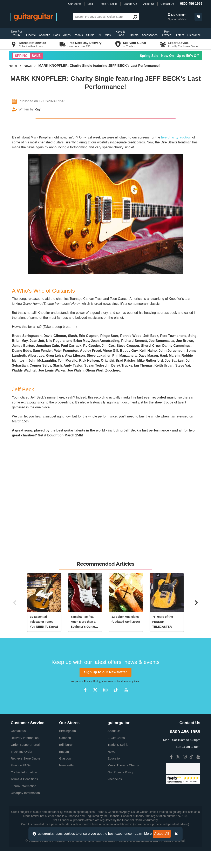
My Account (177, 14)
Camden (65, 738)
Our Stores (74, 3)
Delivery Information (25, 738)
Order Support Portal (25, 744)
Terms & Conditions (24, 779)
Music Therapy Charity (123, 765)
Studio (90, 35)
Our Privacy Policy (120, 772)
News (28, 65)
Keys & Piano (120, 33)
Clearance (194, 35)
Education (115, 758)
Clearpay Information (25, 793)
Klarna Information (23, 786)
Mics (108, 35)
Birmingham (67, 731)
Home (13, 65)
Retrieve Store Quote (25, 758)
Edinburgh (66, 744)
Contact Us (167, 3)
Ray (37, 109)
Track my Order (21, 751)
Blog (90, 3)
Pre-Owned (166, 33)
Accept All (161, 833)
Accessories (150, 35)
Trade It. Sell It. (108, 3)
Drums (134, 35)
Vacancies (115, 779)
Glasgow (65, 758)
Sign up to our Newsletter (105, 672)
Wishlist (182, 19)
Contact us (18, 731)
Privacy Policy (92, 681)
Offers (180, 35)
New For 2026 (16, 33)
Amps (66, 35)
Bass (56, 35)
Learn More (143, 833)
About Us (148, 3)
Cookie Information (24, 772)
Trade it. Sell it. (118, 744)
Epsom (64, 751)
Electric (31, 35)
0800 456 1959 (191, 3)
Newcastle (66, 765)
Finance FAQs (20, 765)
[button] (198, 17)
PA (99, 35)
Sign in (172, 19)
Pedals (78, 35)
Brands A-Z (130, 3)
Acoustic (44, 35)
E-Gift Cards (116, 738)
